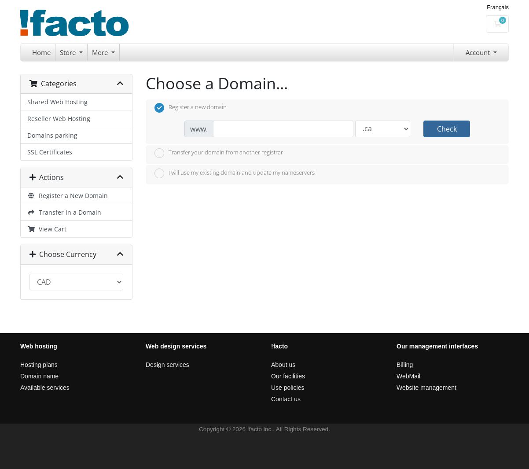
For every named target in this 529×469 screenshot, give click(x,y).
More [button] (101, 52)
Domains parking (52, 135)
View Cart (46, 229)
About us (283, 364)
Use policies (287, 387)
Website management (426, 387)
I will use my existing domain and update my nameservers (234, 173)
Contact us (286, 399)
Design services (167, 364)
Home (41, 52)
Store (68, 52)
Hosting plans (39, 364)
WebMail (408, 376)
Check (447, 129)
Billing (405, 364)
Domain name (39, 376)
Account (479, 52)
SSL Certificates (49, 152)
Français (498, 7)
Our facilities (288, 376)
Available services (45, 387)
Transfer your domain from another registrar (218, 153)
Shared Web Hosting (57, 102)
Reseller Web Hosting (58, 118)
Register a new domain (190, 108)
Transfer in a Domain (64, 212)
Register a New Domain (67, 195)
